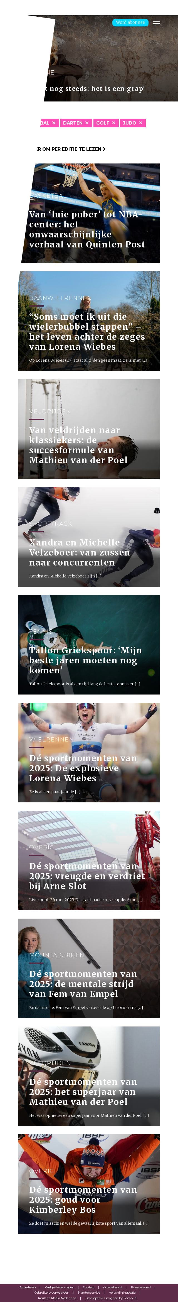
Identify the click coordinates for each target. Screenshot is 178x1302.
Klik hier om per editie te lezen (62, 149)
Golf (102, 123)
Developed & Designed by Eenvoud (111, 1298)
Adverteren (27, 1287)
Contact (89, 1287)
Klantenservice (89, 1292)
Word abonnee (130, 22)
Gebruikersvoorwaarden (51, 1292)
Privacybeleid (141, 1287)
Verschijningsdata (122, 1292)
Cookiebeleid (112, 1287)
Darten (73, 123)
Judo (129, 123)
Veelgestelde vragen (59, 1287)
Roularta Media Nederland (57, 1298)
